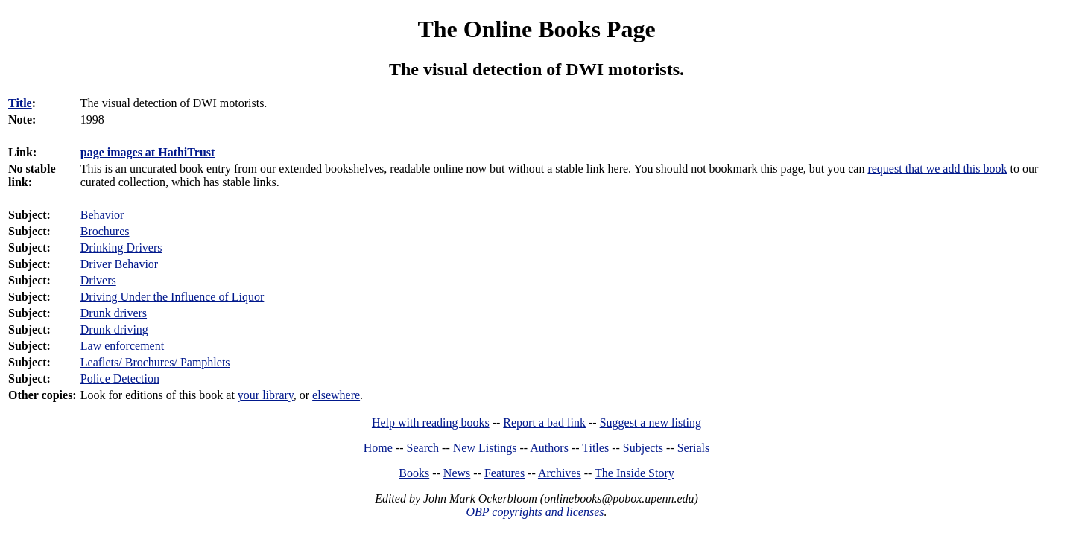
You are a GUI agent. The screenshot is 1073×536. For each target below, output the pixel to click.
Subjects (643, 447)
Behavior (102, 214)
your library (266, 395)
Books (414, 473)
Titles (595, 447)
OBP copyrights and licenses (535, 511)
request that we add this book (937, 168)
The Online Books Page (536, 29)
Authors (549, 447)
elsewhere (336, 395)
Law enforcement (122, 345)
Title (20, 103)
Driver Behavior (119, 264)
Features (504, 473)
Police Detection (119, 378)
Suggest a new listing (650, 422)
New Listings (485, 447)
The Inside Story (634, 473)
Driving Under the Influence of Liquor (172, 296)
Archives (559, 473)
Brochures (105, 231)
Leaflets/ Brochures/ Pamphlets (155, 362)
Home (378, 447)
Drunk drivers (113, 313)
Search (423, 447)
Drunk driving (114, 329)
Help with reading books (431, 422)
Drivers (98, 280)
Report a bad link (544, 422)
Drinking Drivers (121, 247)
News (456, 473)
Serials (693, 447)
